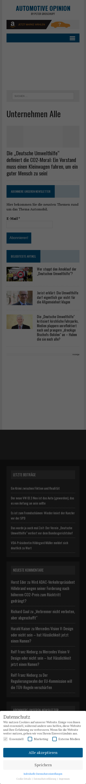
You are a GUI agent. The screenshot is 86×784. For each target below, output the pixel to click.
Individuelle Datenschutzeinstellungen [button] (43, 773)
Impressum (64, 778)
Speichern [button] (43, 764)
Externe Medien (66, 739)
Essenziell (13, 739)
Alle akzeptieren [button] (43, 752)
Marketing (38, 739)
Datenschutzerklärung (45, 778)
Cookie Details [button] (23, 778)
